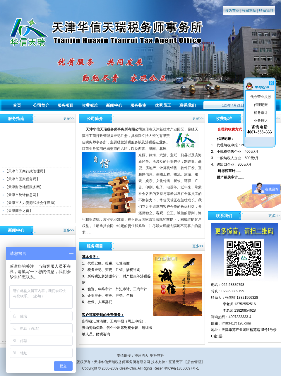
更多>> (68, 118)
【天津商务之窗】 (19, 211)
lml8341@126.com (236, 323)
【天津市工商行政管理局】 (26, 171)
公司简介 (41, 105)
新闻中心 (114, 105)
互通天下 (176, 362)
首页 (17, 105)
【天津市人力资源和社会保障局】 (31, 203)
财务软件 (157, 355)
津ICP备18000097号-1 (181, 368)
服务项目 (65, 105)
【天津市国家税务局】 (22, 179)
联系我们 (266, 10)
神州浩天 (141, 355)
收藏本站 (249, 10)
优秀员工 (163, 105)
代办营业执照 (260, 97)
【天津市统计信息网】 (22, 195)
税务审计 (261, 113)
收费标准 (90, 105)
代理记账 (261, 105)
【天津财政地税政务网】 (24, 187)
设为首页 (232, 10)
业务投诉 (261, 121)
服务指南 (138, 105)
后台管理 (194, 362)
